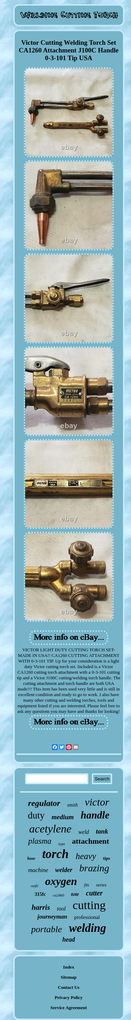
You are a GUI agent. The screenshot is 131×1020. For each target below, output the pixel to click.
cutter (94, 893)
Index (68, 967)
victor (97, 802)
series (101, 884)
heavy (86, 856)
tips (106, 858)
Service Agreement (68, 1007)
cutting (89, 905)
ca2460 (58, 895)
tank (102, 831)
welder (63, 869)
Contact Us (69, 987)
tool (61, 909)
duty (36, 815)
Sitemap (69, 977)
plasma (39, 841)
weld (83, 832)
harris (41, 907)
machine (38, 870)
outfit (34, 886)
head (69, 939)
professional (87, 917)
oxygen (61, 881)
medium (63, 817)
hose (31, 858)
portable (46, 929)
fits (86, 885)
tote (75, 894)
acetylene (50, 828)
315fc (40, 894)
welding (87, 928)
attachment (90, 841)
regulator (44, 803)
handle (95, 815)
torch (55, 854)
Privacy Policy (69, 997)
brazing (94, 868)
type (61, 844)
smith (72, 805)
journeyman (52, 916)
